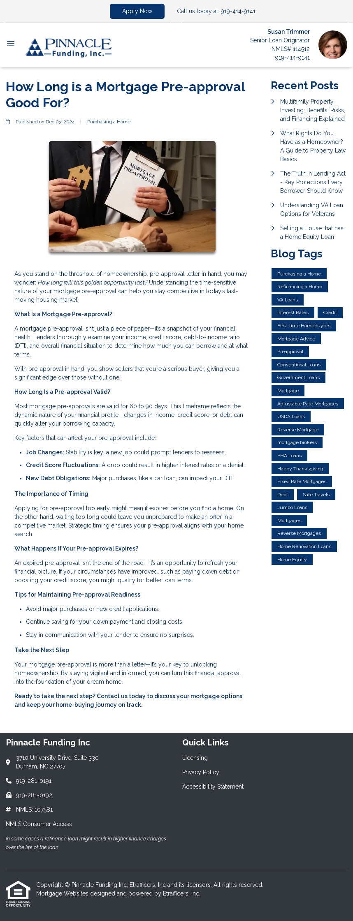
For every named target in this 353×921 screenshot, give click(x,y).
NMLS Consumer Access (39, 824)
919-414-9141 (292, 57)
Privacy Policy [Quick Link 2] (200, 772)
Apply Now (137, 11)
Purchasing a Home (108, 122)
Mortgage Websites (63, 893)
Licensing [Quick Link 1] (195, 757)
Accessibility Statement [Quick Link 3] (213, 786)
